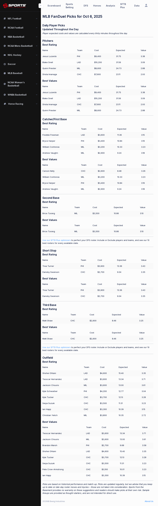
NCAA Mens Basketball (20, 46)
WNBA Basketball (17, 94)
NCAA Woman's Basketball (16, 84)
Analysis (110, 5)
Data (136, 5)
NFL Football (14, 18)
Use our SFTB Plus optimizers (60, 240)
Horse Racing (15, 103)
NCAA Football (15, 27)
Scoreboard (54, 5)
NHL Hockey (14, 55)
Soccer (12, 64)
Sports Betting (69, 6)
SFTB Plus (123, 6)
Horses (97, 5)
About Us (149, 501)
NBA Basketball (16, 36)
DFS (86, 5)
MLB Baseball (15, 73)
